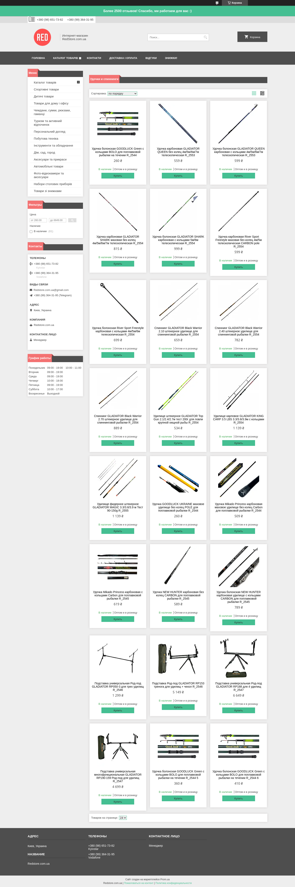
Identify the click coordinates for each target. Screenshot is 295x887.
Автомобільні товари (48, 166)
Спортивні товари (46, 89)
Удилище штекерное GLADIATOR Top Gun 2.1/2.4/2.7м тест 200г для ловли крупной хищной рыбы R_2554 (178, 419)
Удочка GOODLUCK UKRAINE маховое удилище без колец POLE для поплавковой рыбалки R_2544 (178, 507)
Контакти (94, 58)
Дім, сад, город (44, 152)
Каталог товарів (65, 58)
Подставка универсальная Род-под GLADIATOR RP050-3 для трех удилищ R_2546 (118, 687)
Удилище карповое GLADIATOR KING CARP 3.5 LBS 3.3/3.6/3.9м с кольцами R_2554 (238, 419)
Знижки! (171, 58)
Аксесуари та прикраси (50, 159)
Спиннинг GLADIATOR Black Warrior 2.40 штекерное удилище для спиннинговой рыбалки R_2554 (238, 331)
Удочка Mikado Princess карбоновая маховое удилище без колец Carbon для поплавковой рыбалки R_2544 (239, 507)
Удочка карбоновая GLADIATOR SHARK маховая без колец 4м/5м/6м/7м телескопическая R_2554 (117, 240)
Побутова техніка (46, 138)
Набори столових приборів (53, 184)
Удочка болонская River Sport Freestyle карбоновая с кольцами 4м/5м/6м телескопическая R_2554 (118, 331)
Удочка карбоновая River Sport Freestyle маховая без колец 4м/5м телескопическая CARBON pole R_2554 (239, 241)
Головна (38, 58)
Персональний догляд (49, 131)
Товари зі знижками (47, 191)
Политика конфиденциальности (173, 883)
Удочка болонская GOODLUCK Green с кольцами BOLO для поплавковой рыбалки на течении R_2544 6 (238, 775)
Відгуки (151, 58)
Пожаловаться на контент (138, 883)
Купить (118, 175)
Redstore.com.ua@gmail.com (51, 290)
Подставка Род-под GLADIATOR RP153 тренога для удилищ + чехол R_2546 (178, 685)
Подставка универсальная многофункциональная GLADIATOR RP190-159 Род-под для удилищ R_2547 (118, 776)
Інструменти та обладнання (53, 145)
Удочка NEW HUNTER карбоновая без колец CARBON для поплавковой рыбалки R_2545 (178, 595)
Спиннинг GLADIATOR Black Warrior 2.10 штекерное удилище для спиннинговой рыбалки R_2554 (178, 331)
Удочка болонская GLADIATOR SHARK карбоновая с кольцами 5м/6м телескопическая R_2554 (178, 240)
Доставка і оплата (123, 58)
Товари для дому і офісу (51, 103)
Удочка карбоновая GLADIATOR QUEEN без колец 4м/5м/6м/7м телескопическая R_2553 (178, 152)
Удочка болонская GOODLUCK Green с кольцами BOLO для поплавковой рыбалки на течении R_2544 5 (178, 775)
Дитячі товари (44, 96)
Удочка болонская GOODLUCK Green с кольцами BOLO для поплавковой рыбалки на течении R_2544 (118, 152)
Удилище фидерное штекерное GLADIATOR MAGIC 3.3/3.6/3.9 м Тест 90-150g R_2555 (118, 507)
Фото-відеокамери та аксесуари (49, 175)
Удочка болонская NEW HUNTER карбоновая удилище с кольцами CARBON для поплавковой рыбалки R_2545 (239, 596)
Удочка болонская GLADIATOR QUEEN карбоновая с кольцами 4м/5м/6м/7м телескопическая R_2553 (239, 152)
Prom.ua (165, 879)
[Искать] (205, 37)
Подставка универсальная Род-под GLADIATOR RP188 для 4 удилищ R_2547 (238, 687)
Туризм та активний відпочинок (48, 122)
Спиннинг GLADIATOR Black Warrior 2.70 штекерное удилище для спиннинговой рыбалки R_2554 (118, 419)
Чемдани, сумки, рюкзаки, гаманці (52, 112)
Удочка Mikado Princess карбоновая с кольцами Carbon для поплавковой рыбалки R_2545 (118, 595)
